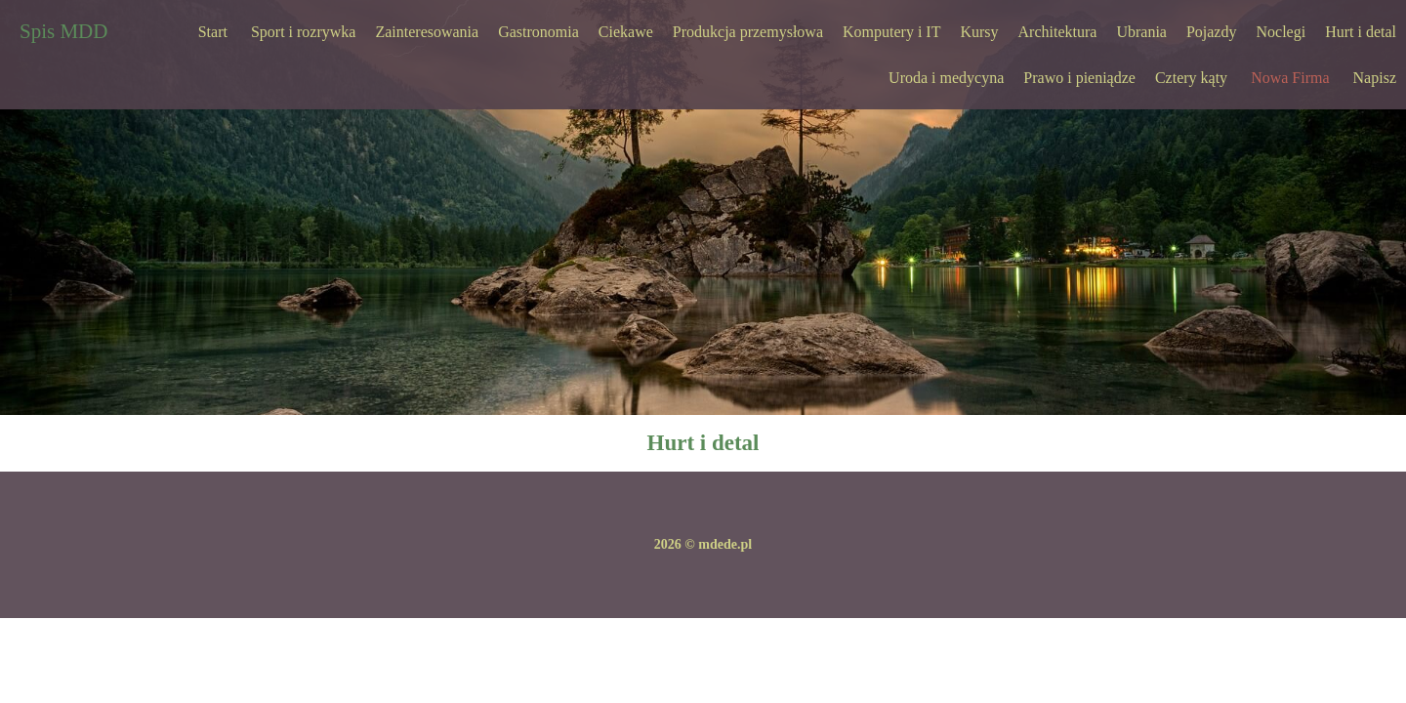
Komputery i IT (891, 31)
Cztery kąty (1191, 77)
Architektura (1057, 31)
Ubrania (1141, 31)
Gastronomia (538, 31)
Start (212, 31)
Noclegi (1280, 31)
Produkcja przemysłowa (748, 31)
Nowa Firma (1290, 77)
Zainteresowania (426, 31)
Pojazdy (1211, 31)
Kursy (979, 31)
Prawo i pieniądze (1079, 77)
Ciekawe (626, 31)
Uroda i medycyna (946, 77)
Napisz (1374, 77)
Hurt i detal (1360, 31)
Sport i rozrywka (303, 31)
